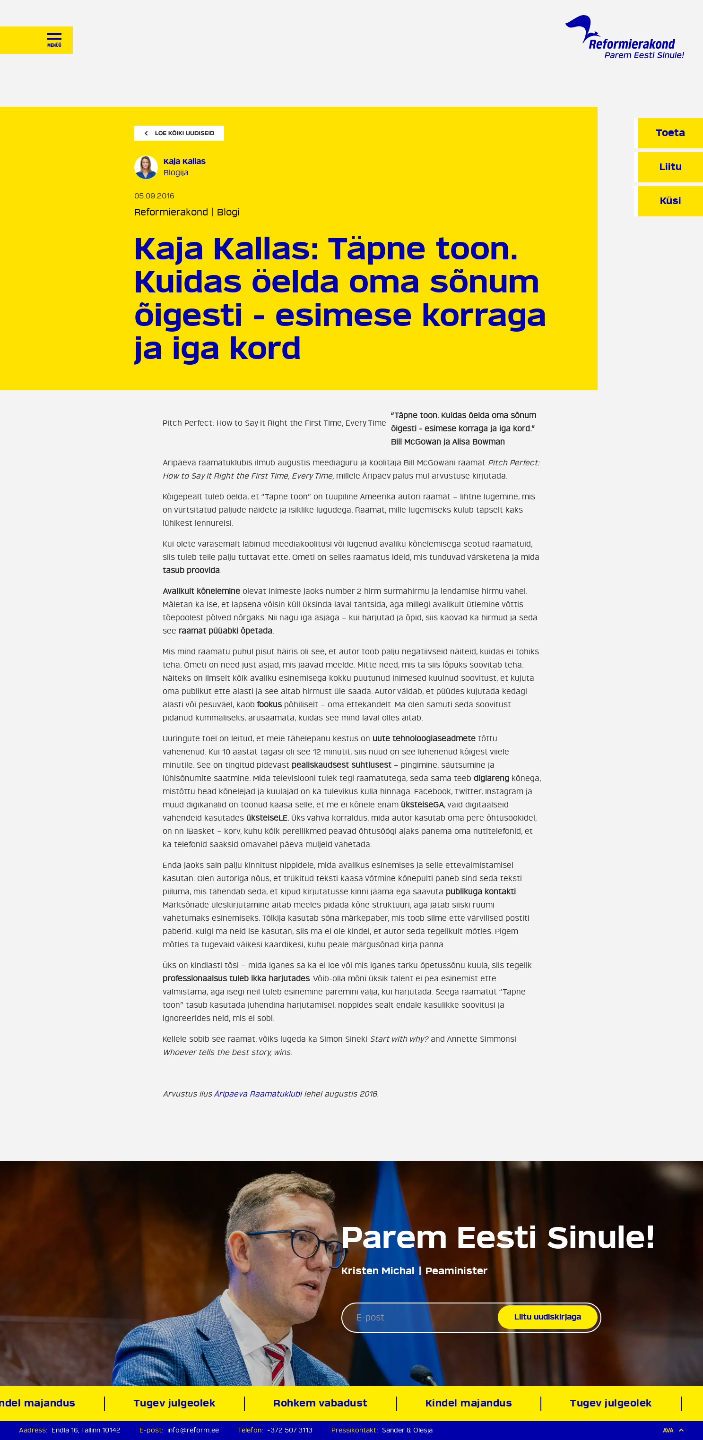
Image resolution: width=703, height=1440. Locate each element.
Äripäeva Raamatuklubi (258, 1094)
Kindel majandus (471, 1403)
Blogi (228, 212)
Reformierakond (171, 212)
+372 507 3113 (289, 1430)
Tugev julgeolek (177, 1403)
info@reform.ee (193, 1430)
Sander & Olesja (407, 1430)
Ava (673, 1430)
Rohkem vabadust (323, 1403)
